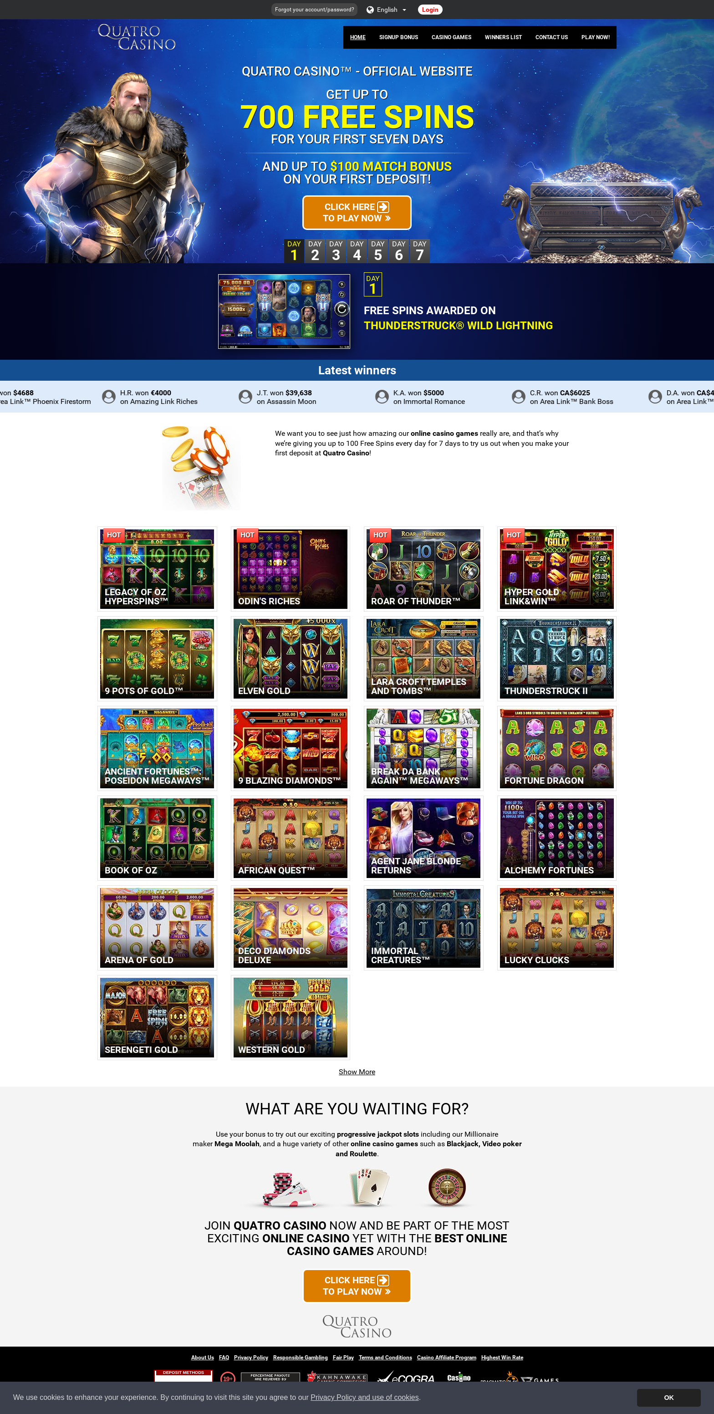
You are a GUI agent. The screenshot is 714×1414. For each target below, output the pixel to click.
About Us (202, 1357)
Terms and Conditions (385, 1357)
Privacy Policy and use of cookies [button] (364, 1397)
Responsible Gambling (300, 1357)
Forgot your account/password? (314, 9)
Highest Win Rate (502, 1357)
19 (226, 1379)
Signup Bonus (398, 37)
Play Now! (595, 37)
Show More (357, 1071)
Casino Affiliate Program (446, 1357)
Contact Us (552, 37)
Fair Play (343, 1357)
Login (430, 9)
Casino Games (451, 37)
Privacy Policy (251, 1357)
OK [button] (669, 1397)
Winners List (503, 37)
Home (358, 37)
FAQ (224, 1357)
